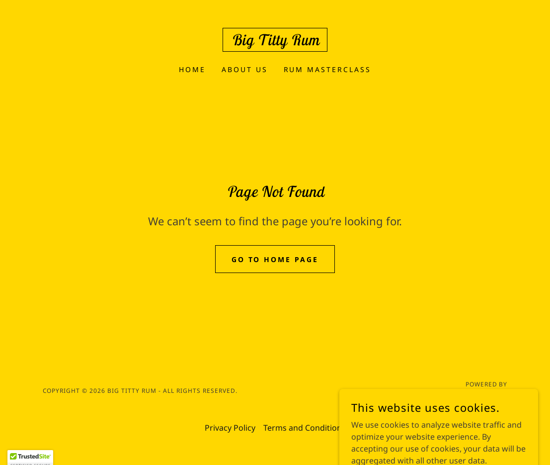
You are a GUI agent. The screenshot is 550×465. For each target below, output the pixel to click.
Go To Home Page (275, 259)
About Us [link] (245, 69)
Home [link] (192, 69)
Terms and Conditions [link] (304, 427)
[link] (275, 42)
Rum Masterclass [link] (328, 69)
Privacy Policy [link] (230, 427)
